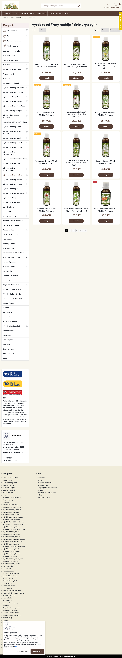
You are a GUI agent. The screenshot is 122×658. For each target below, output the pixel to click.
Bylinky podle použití (13, 36)
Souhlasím (37, 651)
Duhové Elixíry (8, 211)
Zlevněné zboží (8, 353)
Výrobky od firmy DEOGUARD (14, 88)
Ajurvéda (6, 65)
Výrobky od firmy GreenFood (14, 106)
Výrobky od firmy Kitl (11, 189)
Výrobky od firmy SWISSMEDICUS (9, 153)
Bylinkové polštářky (10, 60)
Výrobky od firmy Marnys (12, 180)
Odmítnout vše (22, 651)
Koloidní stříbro (9, 266)
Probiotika (7, 280)
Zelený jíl (6, 344)
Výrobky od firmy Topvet (12, 143)
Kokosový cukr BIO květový (13, 253)
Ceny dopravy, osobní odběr (58, 13)
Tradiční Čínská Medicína (13, 221)
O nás (15, 13)
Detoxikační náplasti (11, 234)
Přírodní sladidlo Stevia (12, 294)
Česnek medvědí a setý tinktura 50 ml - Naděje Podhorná (76, 114)
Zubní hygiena (8, 349)
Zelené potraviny (9, 244)
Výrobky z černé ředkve (12, 289)
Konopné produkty (10, 262)
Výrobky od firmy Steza (12, 163)
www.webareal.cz (68, 656)
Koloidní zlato (8, 271)
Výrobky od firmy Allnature (13, 69)
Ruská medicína (9, 230)
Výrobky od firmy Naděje (16, 18)
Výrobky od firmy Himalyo (13, 92)
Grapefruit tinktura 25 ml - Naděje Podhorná (105, 209)
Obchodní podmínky (27, 13)
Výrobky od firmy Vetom (12, 147)
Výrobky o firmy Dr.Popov (12, 111)
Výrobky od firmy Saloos (12, 184)
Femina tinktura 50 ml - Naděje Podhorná (47, 209)
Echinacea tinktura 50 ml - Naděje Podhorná (46, 162)
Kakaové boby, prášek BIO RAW (15, 257)
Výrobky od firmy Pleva (12, 97)
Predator (6, 78)
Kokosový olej (8, 248)
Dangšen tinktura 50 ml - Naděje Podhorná (105, 113)
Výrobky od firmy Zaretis (12, 202)
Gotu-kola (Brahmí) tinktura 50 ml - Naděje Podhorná (76, 209)
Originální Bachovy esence (13, 285)
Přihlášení (106, 7)
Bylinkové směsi (9, 56)
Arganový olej (8, 74)
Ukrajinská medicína (11, 225)
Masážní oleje (8, 303)
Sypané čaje (10, 30)
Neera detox (7, 239)
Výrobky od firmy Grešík (12, 138)
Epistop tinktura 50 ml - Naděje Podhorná (105, 162)
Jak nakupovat (41, 13)
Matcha (6, 308)
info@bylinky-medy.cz (14, 452)
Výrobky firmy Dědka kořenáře (11, 116)
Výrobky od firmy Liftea (12, 127)
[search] (78, 6)
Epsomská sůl (8, 331)
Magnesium (7, 317)
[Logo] (10, 5)
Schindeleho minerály (11, 83)
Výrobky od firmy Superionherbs (9, 169)
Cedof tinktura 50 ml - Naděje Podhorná (46, 113)
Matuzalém (7, 312)
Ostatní (6, 358)
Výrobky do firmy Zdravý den (14, 193)
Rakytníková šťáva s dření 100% (15, 122)
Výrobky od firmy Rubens (12, 101)
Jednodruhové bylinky (11, 51)
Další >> (84, 230)
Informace (6, 13)
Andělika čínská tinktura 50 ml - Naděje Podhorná (46, 65)
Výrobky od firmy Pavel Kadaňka (12, 132)
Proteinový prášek (10, 321)
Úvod (4, 18)
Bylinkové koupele (12, 41)
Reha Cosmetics (9, 216)
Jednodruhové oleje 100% (12, 298)
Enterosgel (7, 335)
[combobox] (105, 30)
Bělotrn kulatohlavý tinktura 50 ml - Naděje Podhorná (76, 65)
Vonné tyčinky (8, 207)
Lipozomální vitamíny (11, 276)
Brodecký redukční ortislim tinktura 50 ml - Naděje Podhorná (106, 65)
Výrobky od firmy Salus (12, 198)
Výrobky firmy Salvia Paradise (14, 159)
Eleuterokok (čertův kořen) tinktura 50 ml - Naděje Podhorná (76, 162)
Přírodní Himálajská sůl (11, 326)
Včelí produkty (10, 46)
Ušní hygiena (8, 340)
